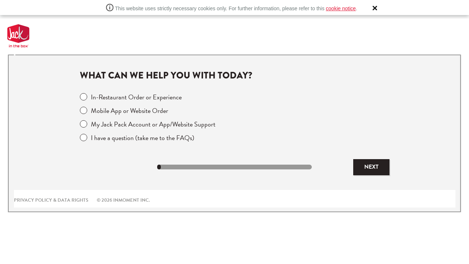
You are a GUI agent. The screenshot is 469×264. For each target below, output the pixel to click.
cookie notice (341, 8)
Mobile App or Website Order (129, 110)
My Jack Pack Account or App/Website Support (153, 124)
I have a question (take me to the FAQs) (142, 138)
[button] (375, 8)
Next (371, 166)
